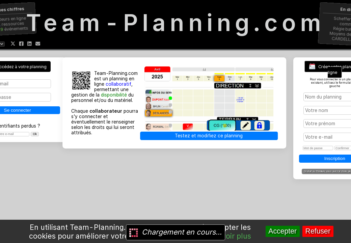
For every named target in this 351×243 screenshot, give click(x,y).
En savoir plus (227, 236)
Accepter (282, 231)
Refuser (317, 231)
